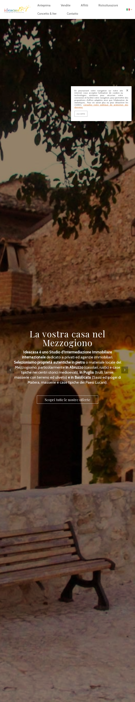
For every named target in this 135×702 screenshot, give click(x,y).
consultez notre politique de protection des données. (101, 106)
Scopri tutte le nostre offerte (67, 399)
